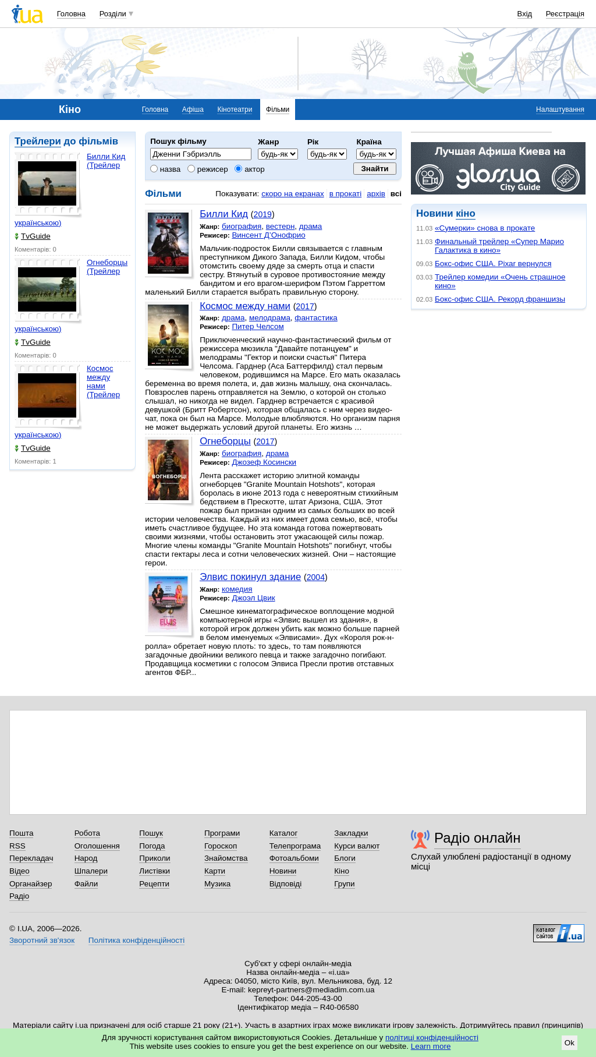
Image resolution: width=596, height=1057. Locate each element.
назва (165, 169)
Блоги (345, 858)
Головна (71, 13)
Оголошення (97, 846)
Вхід (525, 13)
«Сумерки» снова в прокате (485, 228)
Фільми (277, 109)
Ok (569, 1042)
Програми (222, 833)
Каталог (283, 833)
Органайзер (30, 883)
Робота (87, 833)
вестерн (280, 226)
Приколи (154, 858)
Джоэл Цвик (253, 597)
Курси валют (356, 846)
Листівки (154, 871)
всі (396, 193)
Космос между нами (245, 306)
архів (376, 193)
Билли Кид (224, 214)
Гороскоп (220, 846)
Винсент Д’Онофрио (268, 235)
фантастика (316, 317)
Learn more (431, 1046)
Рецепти (154, 883)
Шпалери (91, 871)
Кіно (341, 871)
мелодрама (269, 317)
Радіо (19, 896)
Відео (19, 871)
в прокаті (345, 193)
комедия (237, 589)
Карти (214, 871)
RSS (17, 846)
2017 (305, 306)
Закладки (351, 833)
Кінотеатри (234, 109)
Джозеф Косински (264, 462)
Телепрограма (295, 846)
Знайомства (226, 858)
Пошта (21, 833)
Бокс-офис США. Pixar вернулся (493, 263)
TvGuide (33, 236)
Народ (86, 858)
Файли (86, 883)
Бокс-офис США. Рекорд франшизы (500, 299)
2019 (263, 214)
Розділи (113, 13)
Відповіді (285, 883)
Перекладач (31, 858)
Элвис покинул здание (250, 576)
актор (249, 169)
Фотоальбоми (294, 858)
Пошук (151, 833)
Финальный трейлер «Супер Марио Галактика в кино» (499, 245)
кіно (465, 213)
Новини (283, 871)
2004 (316, 577)
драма (310, 226)
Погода (152, 846)
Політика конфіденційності (136, 940)
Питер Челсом (257, 326)
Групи (344, 883)
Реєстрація (565, 13)
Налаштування (560, 109)
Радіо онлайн (477, 838)
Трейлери (38, 141)
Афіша (193, 109)
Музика (217, 883)
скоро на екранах (292, 193)
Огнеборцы (225, 441)
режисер (207, 169)
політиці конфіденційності (431, 1037)
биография (241, 226)
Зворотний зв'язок (41, 940)
